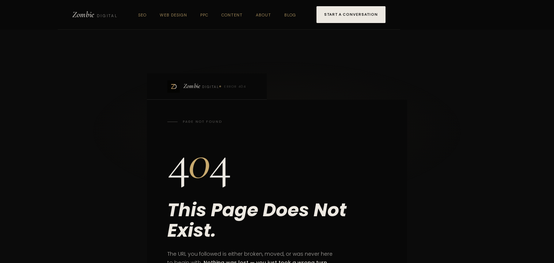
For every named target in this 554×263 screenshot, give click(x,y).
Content (232, 15)
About (263, 15)
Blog (290, 15)
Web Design (173, 15)
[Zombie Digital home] (95, 15)
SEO (142, 15)
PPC (204, 15)
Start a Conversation (351, 14)
